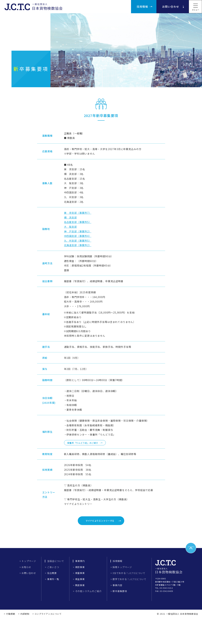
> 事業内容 (116, 585)
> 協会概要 (51, 573)
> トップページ (27, 561)
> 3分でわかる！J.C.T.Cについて (127, 573)
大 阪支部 (70, 226)
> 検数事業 (79, 567)
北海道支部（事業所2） (77, 245)
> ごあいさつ (52, 567)
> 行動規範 (9, 613)
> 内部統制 (23, 613)
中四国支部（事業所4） (77, 236)
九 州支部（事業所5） (77, 240)
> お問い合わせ (27, 573)
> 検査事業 (79, 579)
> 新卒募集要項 (118, 591)
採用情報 (142, 6)
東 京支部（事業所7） (77, 212)
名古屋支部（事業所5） (77, 222)
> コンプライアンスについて (47, 613)
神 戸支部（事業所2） (77, 231)
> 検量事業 (79, 573)
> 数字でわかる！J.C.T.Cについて (128, 579)
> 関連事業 (79, 585)
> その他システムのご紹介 (87, 591)
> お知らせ (25, 567)
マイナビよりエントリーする (100, 520)
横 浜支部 (70, 217)
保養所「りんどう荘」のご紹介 (82, 442)
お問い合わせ (170, 6)
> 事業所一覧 (52, 579)
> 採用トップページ (121, 567)
